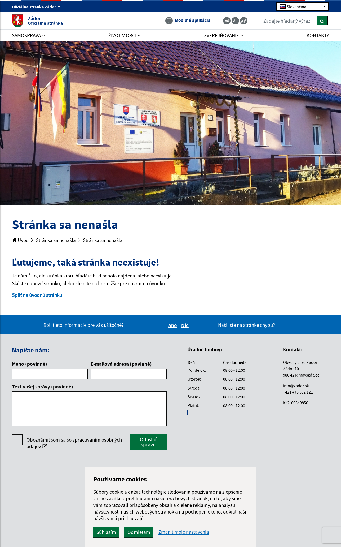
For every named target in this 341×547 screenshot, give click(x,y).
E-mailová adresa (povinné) (121, 364)
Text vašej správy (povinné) (42, 386)
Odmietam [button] (138, 532)
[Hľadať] (322, 20)
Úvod (20, 240)
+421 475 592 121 (298, 392)
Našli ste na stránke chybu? (246, 325)
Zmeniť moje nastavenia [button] (183, 532)
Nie (185, 325)
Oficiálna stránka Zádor (36, 7)
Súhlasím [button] (106, 532)
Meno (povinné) (29, 364)
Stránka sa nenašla (56, 240)
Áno (173, 325)
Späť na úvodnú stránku (37, 295)
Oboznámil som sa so (74, 443)
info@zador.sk (296, 385)
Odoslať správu (148, 442)
